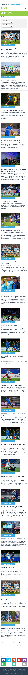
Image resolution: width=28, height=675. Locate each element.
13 (16, 642)
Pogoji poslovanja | (10, 671)
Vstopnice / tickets (15, 4)
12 (13, 642)
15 (22, 642)
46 (20, 646)
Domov (2, 16)
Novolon (21, 673)
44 (14, 646)
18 (10, 646)
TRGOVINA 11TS (9, 2)
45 (17, 646)
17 (7, 646)
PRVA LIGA (3, 2)
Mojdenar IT (16, 673)
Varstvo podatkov (17, 671)
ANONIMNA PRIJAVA (5, 4)
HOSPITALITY (15, 2)
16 (25, 642)
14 (19, 642)
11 (10, 642)
